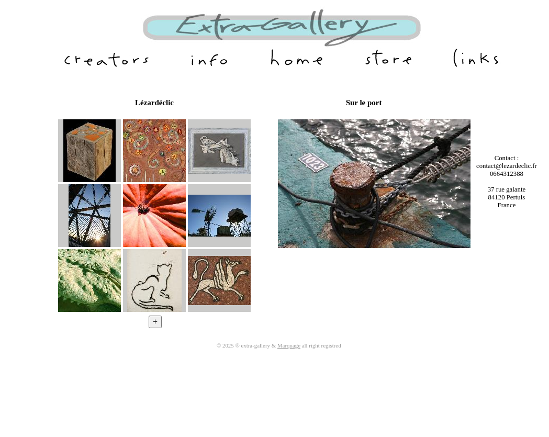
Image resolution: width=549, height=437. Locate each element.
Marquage (288, 345)
